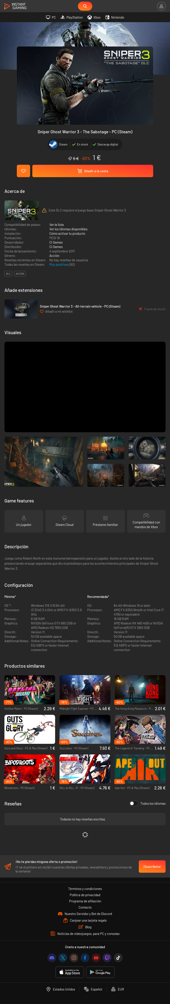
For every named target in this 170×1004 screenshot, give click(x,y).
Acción (54, 256)
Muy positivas (59, 264)
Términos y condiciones (85, 889)
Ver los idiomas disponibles (68, 229)
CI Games (56, 242)
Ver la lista (56, 225)
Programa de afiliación (85, 901)
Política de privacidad (85, 895)
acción (20, 273)
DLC (8, 273)
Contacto (85, 908)
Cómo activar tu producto (67, 233)
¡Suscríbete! (152, 867)
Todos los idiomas (147, 803)
